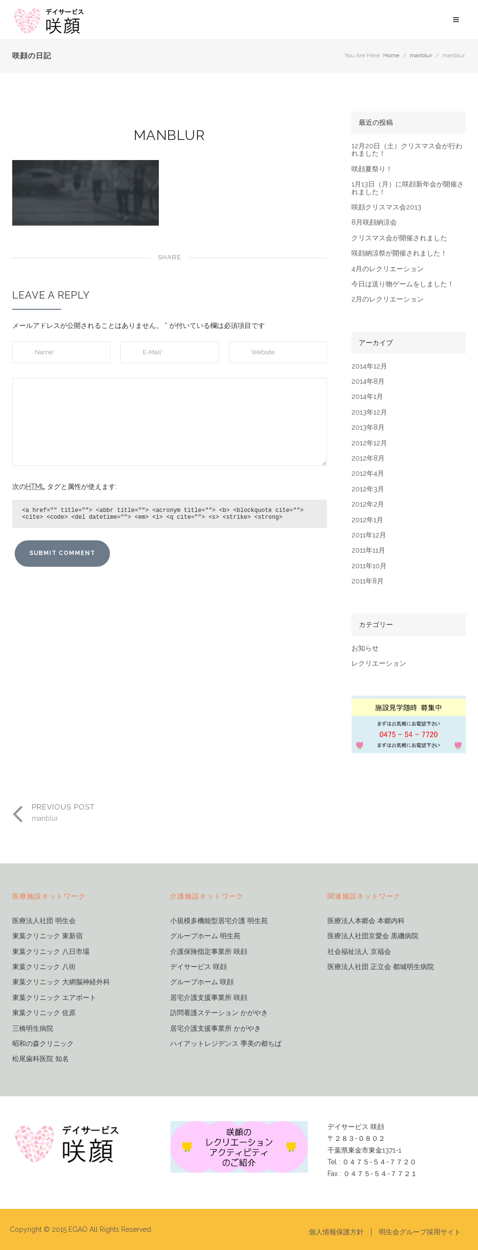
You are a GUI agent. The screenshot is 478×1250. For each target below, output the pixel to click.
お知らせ (365, 648)
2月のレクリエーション (387, 299)
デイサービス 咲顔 (198, 967)
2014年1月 (367, 396)
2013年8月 (368, 427)
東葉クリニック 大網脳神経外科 (61, 982)
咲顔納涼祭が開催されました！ (399, 253)
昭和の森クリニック (43, 1043)
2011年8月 (367, 581)
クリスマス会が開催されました (399, 238)
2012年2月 (367, 504)
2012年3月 (367, 489)
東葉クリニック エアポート (54, 997)
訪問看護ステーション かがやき (219, 1013)
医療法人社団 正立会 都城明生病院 (380, 967)
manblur (421, 55)
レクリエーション (378, 663)
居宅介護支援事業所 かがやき (215, 1028)
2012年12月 (369, 443)
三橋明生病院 (32, 1028)
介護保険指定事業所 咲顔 (208, 951)
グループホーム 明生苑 (205, 936)
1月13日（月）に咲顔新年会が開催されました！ (407, 188)
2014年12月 (369, 366)
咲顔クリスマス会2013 (386, 207)
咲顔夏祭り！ (371, 169)
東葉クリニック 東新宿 (47, 936)
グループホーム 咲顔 (202, 982)
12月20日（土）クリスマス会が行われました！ (406, 149)
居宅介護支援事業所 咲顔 (208, 997)
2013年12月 (369, 412)
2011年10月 (369, 566)
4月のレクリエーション (387, 269)
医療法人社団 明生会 (44, 921)
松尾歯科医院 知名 (40, 1059)
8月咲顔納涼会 (374, 222)
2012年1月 (367, 520)
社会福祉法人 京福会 (359, 951)
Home (391, 55)
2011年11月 (368, 550)
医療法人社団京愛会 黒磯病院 (372, 936)
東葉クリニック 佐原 (44, 1013)
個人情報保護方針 (336, 1232)
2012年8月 (368, 458)
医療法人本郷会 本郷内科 (366, 921)
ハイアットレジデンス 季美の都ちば (226, 1043)
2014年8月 (368, 381)
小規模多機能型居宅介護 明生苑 (219, 921)
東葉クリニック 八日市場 (50, 951)
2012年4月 (367, 473)
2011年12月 (368, 535)
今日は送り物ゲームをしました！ (402, 284)
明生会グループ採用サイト (420, 1232)
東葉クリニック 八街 (44, 967)
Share (169, 257)
